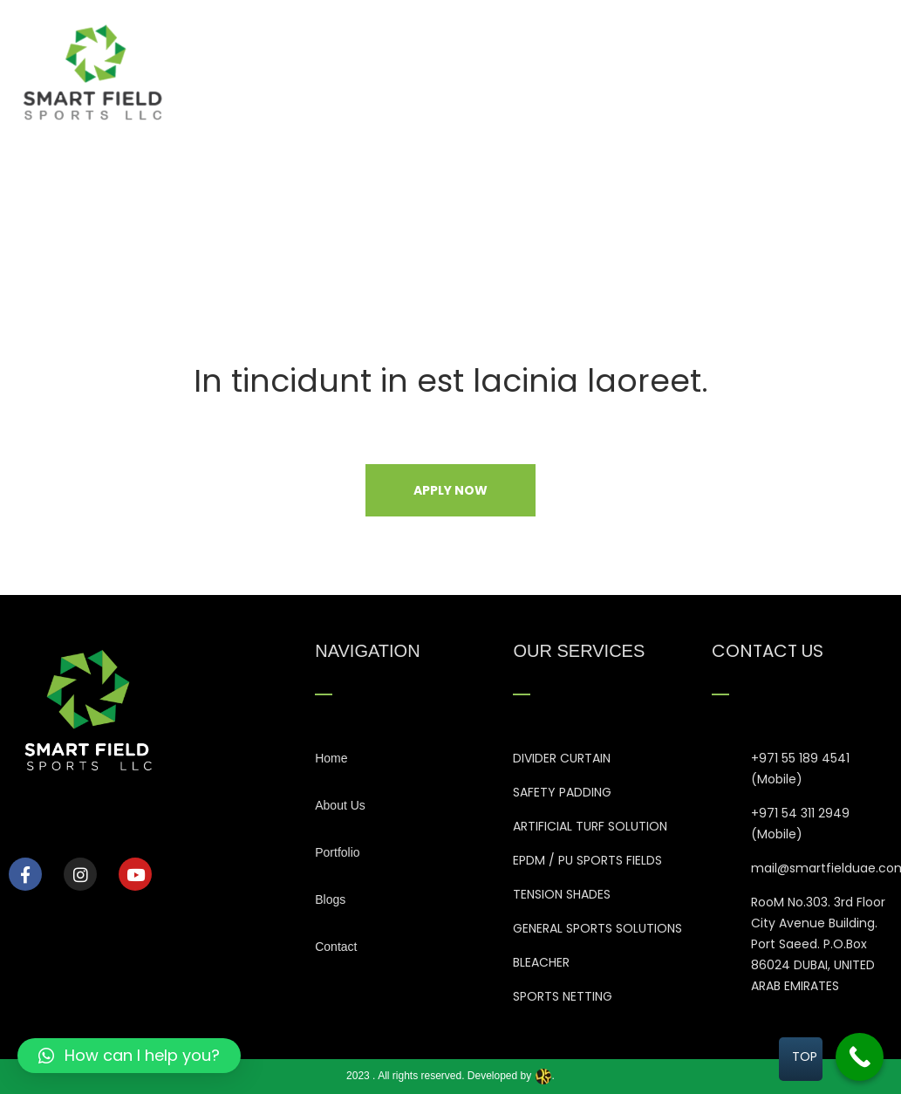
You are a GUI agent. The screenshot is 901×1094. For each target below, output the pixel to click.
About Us (479, 69)
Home (399, 69)
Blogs (750, 69)
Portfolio (675, 69)
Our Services (579, 69)
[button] (129, 1055)
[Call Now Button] (860, 1057)
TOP (804, 1056)
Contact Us (834, 69)
